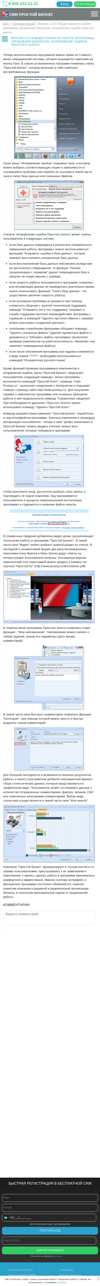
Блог (6, 23)
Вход (64, 4)
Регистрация (85, 4)
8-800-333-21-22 (23, 3)
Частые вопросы (70, 1275)
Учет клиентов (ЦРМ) (22, 1275)
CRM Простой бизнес (31, 14)
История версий (24, 23)
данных (58, 1256)
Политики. (61, 1282)
